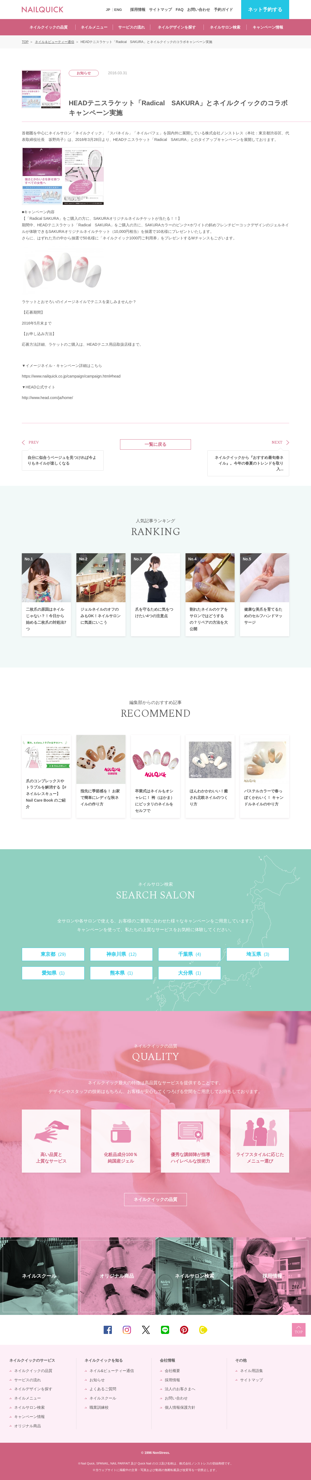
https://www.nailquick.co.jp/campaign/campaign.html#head (71, 376)
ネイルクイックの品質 (48, 27)
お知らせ (97, 1380)
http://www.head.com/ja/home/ (47, 398)
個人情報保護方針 (180, 1407)
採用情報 (137, 9)
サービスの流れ (131, 27)
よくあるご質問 (102, 1389)
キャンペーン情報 (268, 27)
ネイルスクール (102, 1398)
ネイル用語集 (251, 1370)
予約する (265, 9)
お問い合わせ (198, 9)
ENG (118, 9)
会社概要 (172, 1370)
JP (108, 9)
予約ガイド (223, 9)
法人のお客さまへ (180, 1389)
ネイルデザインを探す (177, 27)
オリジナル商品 (27, 1426)
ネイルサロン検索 (225, 27)
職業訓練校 (99, 1407)
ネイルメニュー (94, 27)
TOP (299, 1330)
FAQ (180, 9)
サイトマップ (160, 9)
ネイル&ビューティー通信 (111, 1370)
